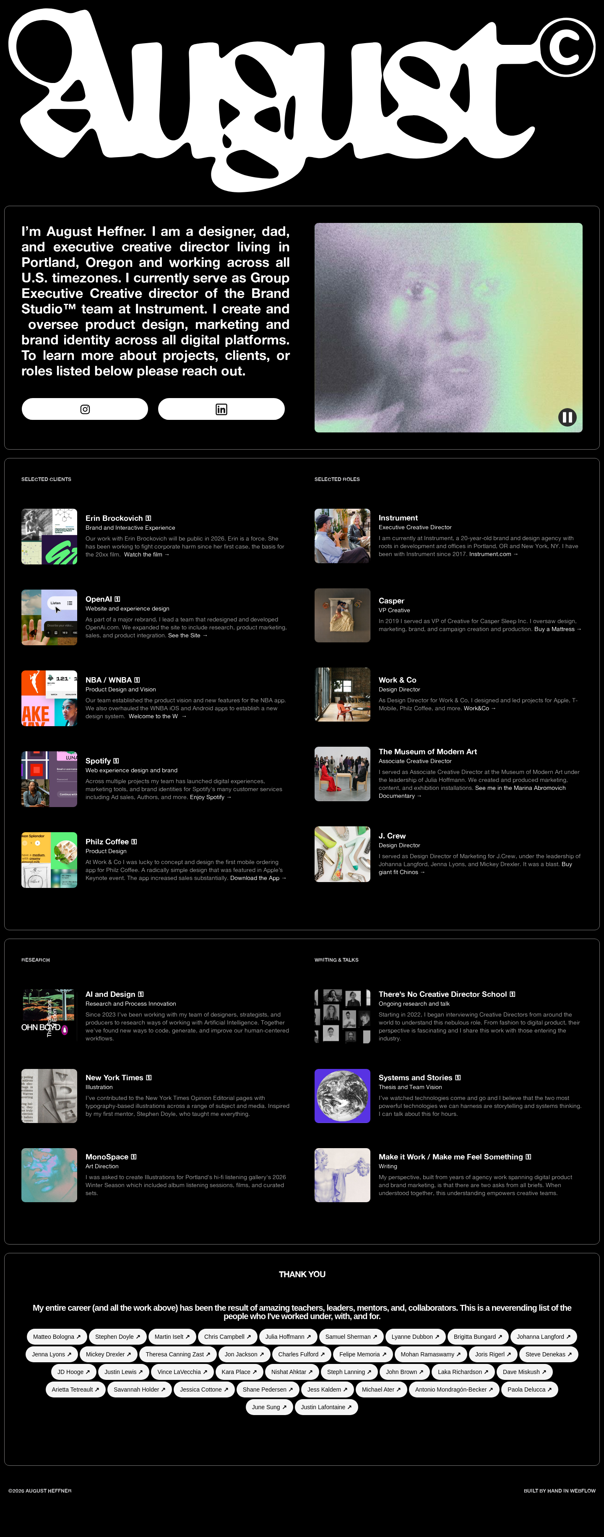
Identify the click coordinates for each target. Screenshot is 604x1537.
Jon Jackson (244, 1354)
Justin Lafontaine (326, 1407)
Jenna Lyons (52, 1354)
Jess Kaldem (327, 1389)
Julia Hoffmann (288, 1336)
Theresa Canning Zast (178, 1354)
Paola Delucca (530, 1389)
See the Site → (188, 635)
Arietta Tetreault (76, 1389)
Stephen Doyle (118, 1336)
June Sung (269, 1407)
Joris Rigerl (493, 1354)
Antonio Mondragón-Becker (454, 1389)
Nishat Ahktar (292, 1372)
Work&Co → (480, 708)
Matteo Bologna (57, 1336)
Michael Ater (381, 1389)
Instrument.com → (494, 553)
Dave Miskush (525, 1372)
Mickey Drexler (108, 1354)
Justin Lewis (123, 1372)
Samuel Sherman (351, 1336)
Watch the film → (147, 554)
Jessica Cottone (204, 1389)
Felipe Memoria (362, 1354)
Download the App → (258, 877)
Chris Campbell (227, 1336)
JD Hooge (73, 1372)
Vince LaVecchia (182, 1372)
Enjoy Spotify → (211, 796)
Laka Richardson (463, 1372)
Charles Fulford (302, 1354)
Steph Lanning (349, 1372)
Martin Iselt (172, 1336)
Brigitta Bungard (478, 1336)
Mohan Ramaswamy (431, 1354)
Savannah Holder (140, 1389)
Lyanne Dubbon (416, 1336)
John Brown (405, 1372)
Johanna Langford (544, 1336)
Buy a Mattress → (558, 628)
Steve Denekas (549, 1354)
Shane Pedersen (268, 1389)
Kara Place (239, 1372)
